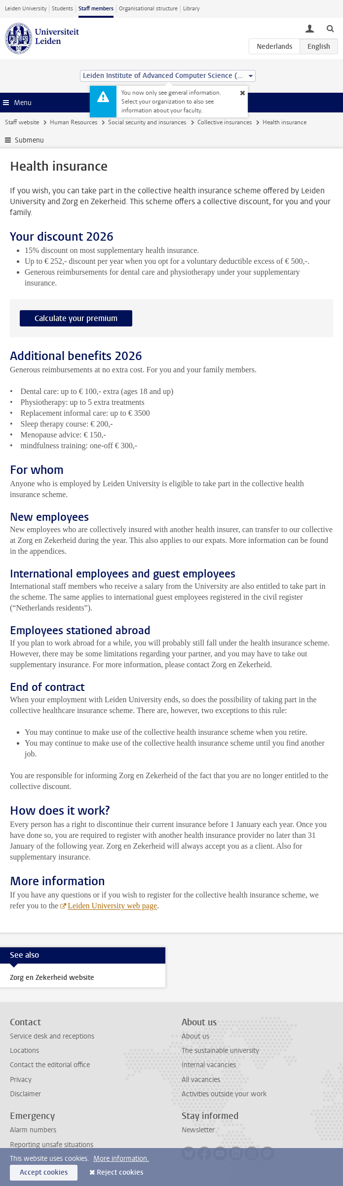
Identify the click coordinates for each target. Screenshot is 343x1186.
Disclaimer (25, 1094)
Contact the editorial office (50, 1065)
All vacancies (201, 1079)
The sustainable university (220, 1050)
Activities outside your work (224, 1094)
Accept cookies (44, 1172)
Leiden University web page (112, 905)
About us (195, 1036)
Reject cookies (120, 1172)
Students (62, 8)
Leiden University (25, 8)
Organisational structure (148, 8)
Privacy (21, 1079)
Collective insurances (224, 122)
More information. (121, 1158)
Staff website (22, 122)
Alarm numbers (33, 1130)
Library (191, 8)
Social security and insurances (147, 122)
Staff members (96, 8)
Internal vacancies (209, 1065)
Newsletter (198, 1130)
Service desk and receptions (52, 1036)
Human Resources (73, 122)
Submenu (29, 140)
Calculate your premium (76, 318)
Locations (24, 1050)
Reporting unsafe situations (51, 1145)
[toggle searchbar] (330, 28)
